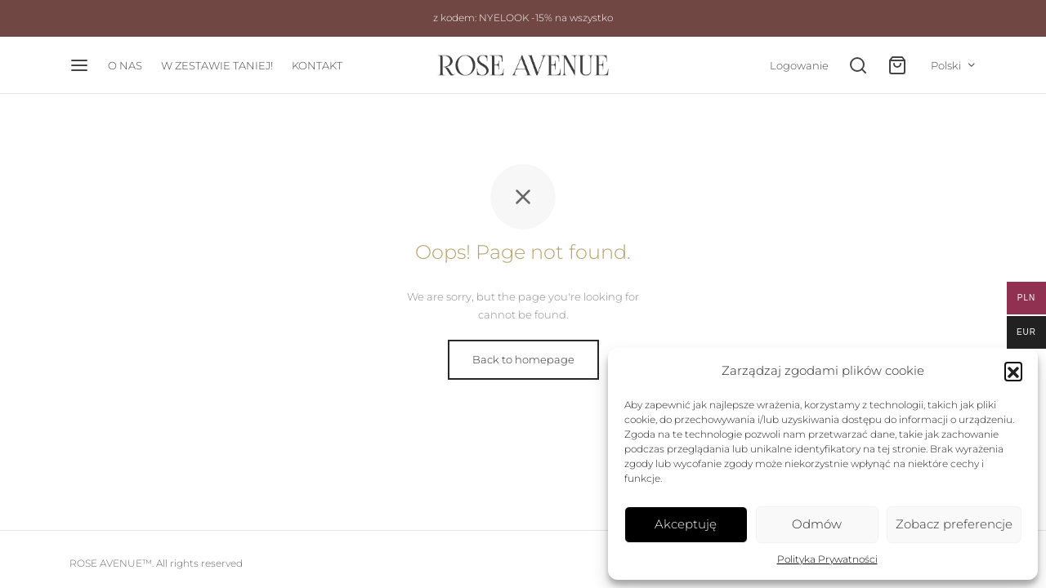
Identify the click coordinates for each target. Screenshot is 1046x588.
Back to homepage (523, 359)
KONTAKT (317, 65)
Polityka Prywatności (827, 559)
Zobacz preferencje (954, 524)
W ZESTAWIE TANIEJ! (217, 65)
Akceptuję (686, 524)
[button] (1013, 371)
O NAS (125, 65)
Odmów (817, 524)
